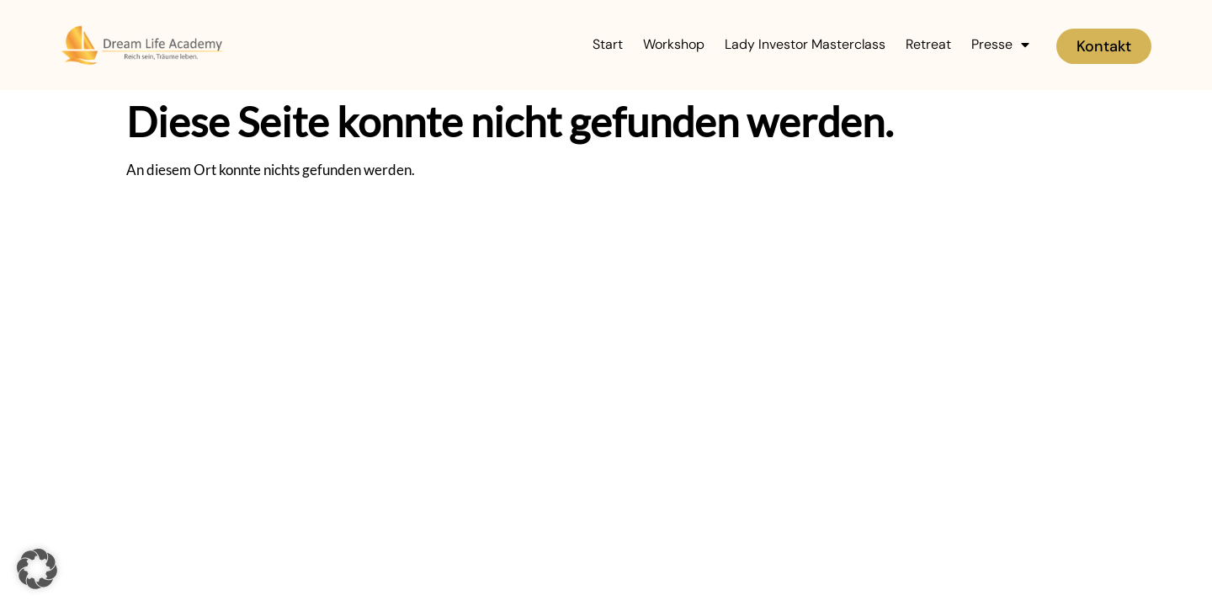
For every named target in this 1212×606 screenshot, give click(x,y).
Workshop (673, 44)
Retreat (928, 44)
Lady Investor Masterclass (805, 44)
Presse (1000, 44)
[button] (37, 569)
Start (608, 44)
